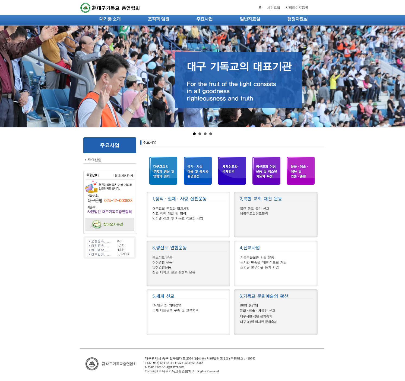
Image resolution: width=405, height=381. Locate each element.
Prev (7, 76)
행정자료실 (297, 19)
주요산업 (94, 160)
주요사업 (204, 19)
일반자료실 (250, 19)
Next (398, 76)
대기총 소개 (110, 19)
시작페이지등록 (297, 8)
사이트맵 (273, 8)
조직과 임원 (158, 19)
